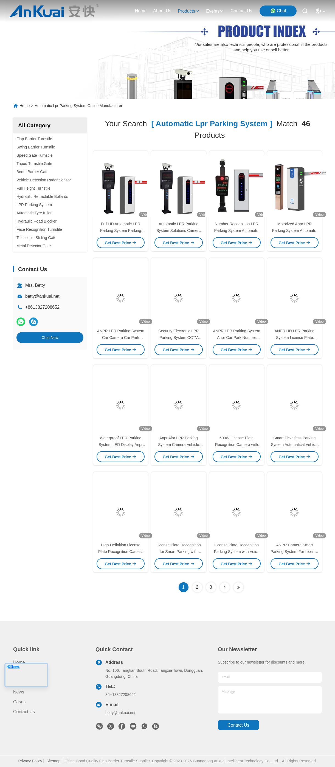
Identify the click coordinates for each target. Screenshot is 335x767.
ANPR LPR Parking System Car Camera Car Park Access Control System (120, 337)
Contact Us (24, 711)
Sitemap (53, 761)
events (215, 11)
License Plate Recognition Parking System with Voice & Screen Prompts (236, 551)
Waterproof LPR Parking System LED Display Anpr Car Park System (120, 444)
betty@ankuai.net (42, 296)
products (188, 11)
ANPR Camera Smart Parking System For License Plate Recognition (295, 551)
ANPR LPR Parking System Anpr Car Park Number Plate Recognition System (236, 337)
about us (162, 11)
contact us (241, 11)
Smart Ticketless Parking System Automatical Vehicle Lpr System (294, 444)
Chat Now (49, 337)
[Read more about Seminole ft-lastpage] (238, 587)
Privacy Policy (30, 761)
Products (21, 672)
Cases (19, 701)
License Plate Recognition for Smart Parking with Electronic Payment (178, 551)
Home (141, 11)
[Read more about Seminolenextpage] (225, 587)
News (18, 692)
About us (22, 682)
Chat (278, 10)
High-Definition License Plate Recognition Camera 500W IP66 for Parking (120, 551)
